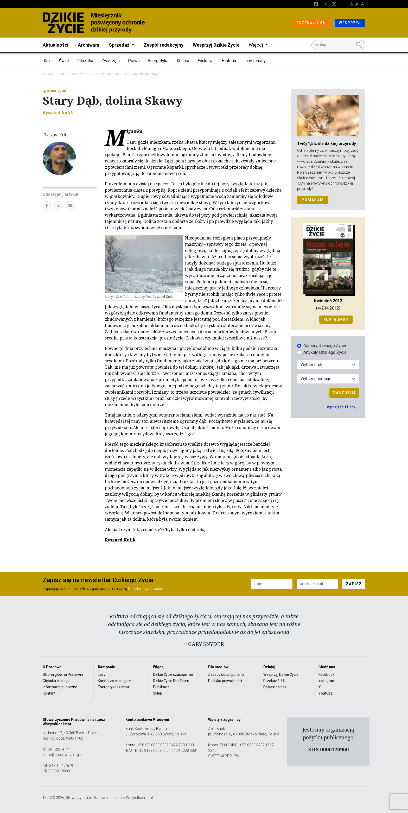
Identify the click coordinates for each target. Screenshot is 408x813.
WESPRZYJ (350, 23)
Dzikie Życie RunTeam (171, 681)
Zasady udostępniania (226, 674)
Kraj (47, 60)
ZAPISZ (354, 584)
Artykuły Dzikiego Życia (324, 352)
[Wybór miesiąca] (328, 379)
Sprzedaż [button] (119, 45)
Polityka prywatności (225, 681)
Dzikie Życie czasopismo (173, 674)
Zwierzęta (110, 60)
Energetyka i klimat (113, 687)
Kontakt (49, 693)
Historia (229, 60)
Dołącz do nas (274, 687)
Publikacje (161, 687)
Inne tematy (255, 60)
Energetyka (158, 60)
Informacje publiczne (60, 687)
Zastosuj (344, 393)
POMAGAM (313, 200)
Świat (64, 60)
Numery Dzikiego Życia (324, 345)
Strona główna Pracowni (63, 674)
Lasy (101, 674)
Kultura (183, 60)
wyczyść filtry (341, 407)
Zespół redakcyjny (163, 45)
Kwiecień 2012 (111, 74)
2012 (93, 74)
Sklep (157, 693)
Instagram (326, 681)
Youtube (325, 693)
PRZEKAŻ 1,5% (311, 23)
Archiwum (88, 45)
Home (64, 74)
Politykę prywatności (145, 589)
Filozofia (85, 60)
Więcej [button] (256, 45)
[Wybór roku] (328, 365)
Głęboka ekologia (57, 681)
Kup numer (335, 320)
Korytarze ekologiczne (116, 681)
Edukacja (205, 60)
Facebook (326, 674)
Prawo (134, 60)
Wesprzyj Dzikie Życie (216, 45)
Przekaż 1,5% (274, 681)
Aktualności (55, 45)
